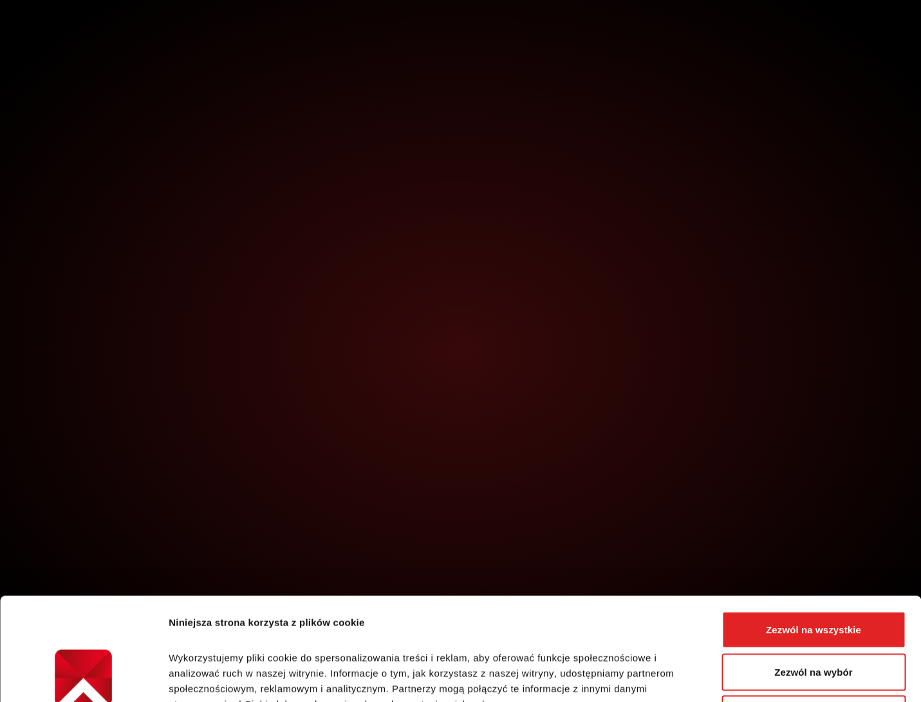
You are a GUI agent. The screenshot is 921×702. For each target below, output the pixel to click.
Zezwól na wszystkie (813, 533)
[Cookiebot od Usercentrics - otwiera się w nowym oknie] (83, 677)
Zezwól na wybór (813, 575)
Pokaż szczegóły (686, 676)
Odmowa (813, 617)
